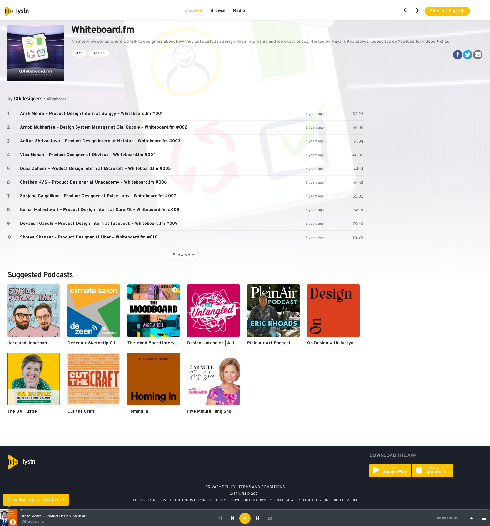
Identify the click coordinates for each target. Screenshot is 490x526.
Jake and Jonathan (27, 343)
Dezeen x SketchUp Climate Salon (103, 343)
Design (98, 53)
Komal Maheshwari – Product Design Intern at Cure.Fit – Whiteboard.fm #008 (99, 210)
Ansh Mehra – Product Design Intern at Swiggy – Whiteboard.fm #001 (78, 516)
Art (79, 53)
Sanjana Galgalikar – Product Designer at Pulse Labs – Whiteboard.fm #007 (98, 196)
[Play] (245, 518)
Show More (183, 255)
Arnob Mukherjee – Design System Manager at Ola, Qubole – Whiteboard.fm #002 (104, 127)
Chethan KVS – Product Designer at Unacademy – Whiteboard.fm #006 (93, 182)
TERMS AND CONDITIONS (261, 487)
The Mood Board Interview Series (162, 343)
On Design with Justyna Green (338, 343)
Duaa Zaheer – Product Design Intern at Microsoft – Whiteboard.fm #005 (95, 168)
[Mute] (471, 518)
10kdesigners (28, 99)
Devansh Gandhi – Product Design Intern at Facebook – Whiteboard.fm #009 (99, 223)
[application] (245, 518)
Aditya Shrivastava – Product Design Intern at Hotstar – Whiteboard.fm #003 (100, 141)
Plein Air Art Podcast (269, 343)
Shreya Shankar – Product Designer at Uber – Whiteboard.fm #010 (89, 237)
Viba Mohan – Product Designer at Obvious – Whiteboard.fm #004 (88, 155)
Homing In (138, 411)
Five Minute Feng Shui (209, 411)
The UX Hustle (22, 411)
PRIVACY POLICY (220, 487)
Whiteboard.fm (33, 521)
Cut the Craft (81, 411)
